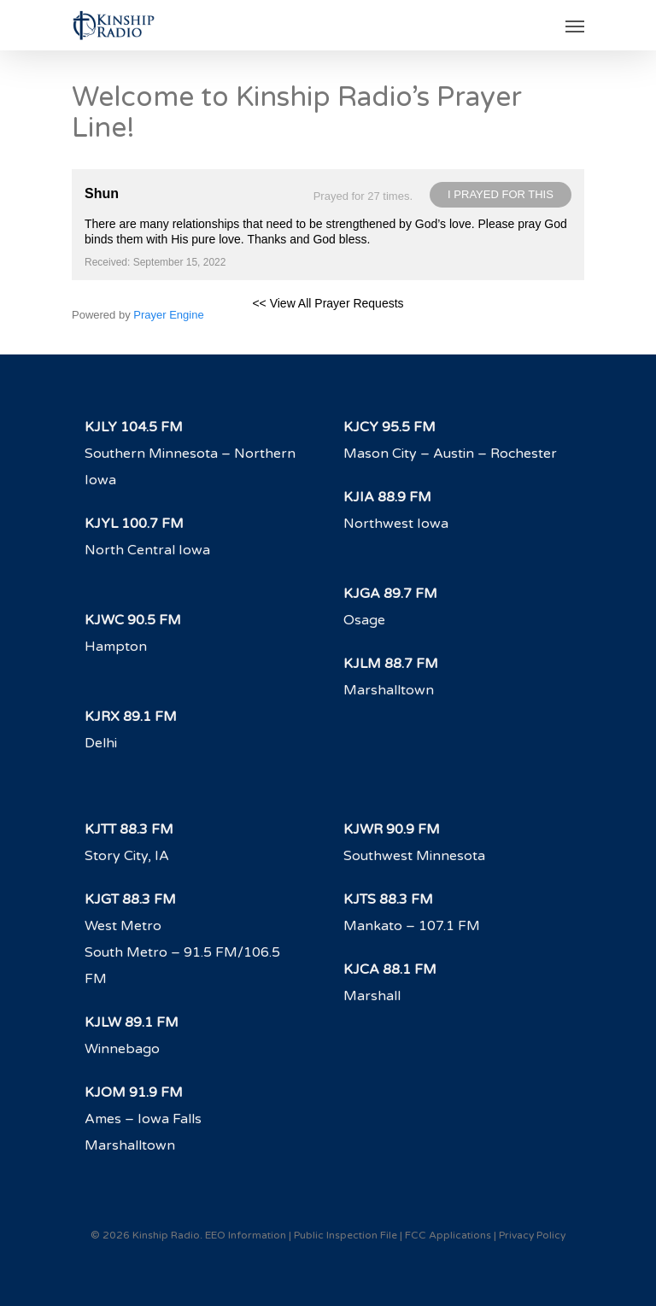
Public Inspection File (345, 1235)
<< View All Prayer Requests (327, 303)
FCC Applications (448, 1235)
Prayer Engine (168, 314)
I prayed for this (501, 194)
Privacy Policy (532, 1235)
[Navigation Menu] (574, 25)
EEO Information (245, 1235)
